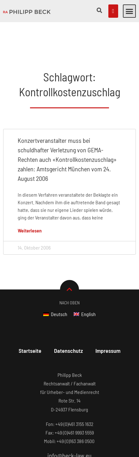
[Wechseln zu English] (84, 282)
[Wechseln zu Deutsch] (55, 282)
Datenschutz (68, 318)
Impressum (107, 318)
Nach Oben (69, 271)
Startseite (30, 318)
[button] (129, 11)
